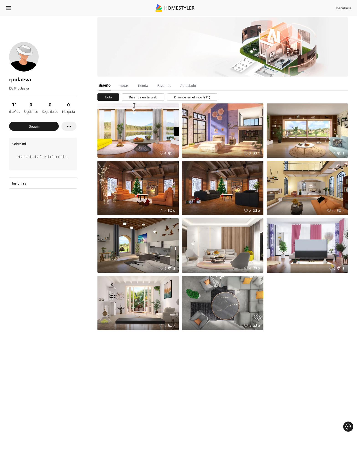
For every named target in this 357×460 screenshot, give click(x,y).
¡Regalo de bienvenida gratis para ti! (250, 19)
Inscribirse (286, 6)
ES (302, 6)
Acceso (268, 6)
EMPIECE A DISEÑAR (333, 6)
